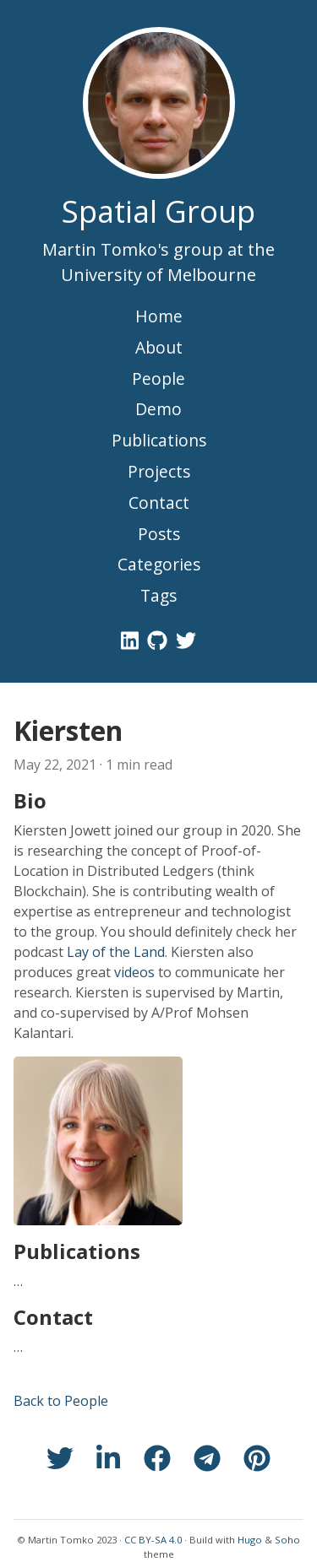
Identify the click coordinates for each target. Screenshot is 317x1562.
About (159, 347)
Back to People (61, 1401)
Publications (159, 440)
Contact (158, 502)
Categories (159, 564)
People (158, 378)
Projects (159, 471)
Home (159, 316)
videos (134, 972)
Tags (158, 595)
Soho (287, 1539)
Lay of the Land (116, 952)
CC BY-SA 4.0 (153, 1539)
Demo (158, 408)
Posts (159, 533)
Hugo (250, 1539)
